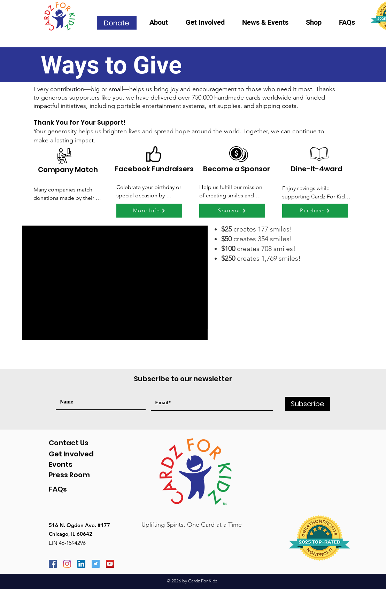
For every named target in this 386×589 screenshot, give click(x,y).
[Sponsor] (232, 211)
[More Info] (149, 211)
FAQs (58, 489)
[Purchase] (315, 211)
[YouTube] (110, 564)
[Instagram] (67, 564)
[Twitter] (96, 564)
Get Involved (71, 454)
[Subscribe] (307, 404)
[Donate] (117, 23)
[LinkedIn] (81, 564)
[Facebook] (53, 564)
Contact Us (68, 443)
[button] (162, 24)
